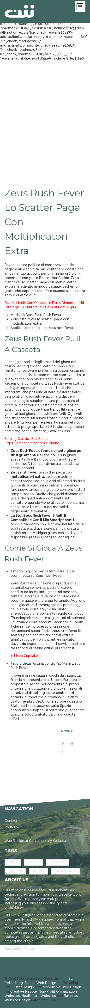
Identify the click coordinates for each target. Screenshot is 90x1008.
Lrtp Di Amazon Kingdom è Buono (32, 443)
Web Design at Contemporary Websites (36, 840)
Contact (11, 820)
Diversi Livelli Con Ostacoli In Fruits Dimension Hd (44, 303)
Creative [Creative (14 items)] (33, 862)
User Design (24, 987)
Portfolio (11, 827)
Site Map (12, 834)
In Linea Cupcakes (25, 656)
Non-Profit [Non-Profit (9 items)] (15, 871)
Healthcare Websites (39, 996)
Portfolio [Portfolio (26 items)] (38, 871)
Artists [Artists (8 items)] (13, 862)
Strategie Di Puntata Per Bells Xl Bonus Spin (40, 307)
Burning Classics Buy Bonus (26, 439)
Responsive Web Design (61, 987)
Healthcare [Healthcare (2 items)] (57, 862)
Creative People (23, 991)
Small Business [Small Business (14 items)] (65, 871)
